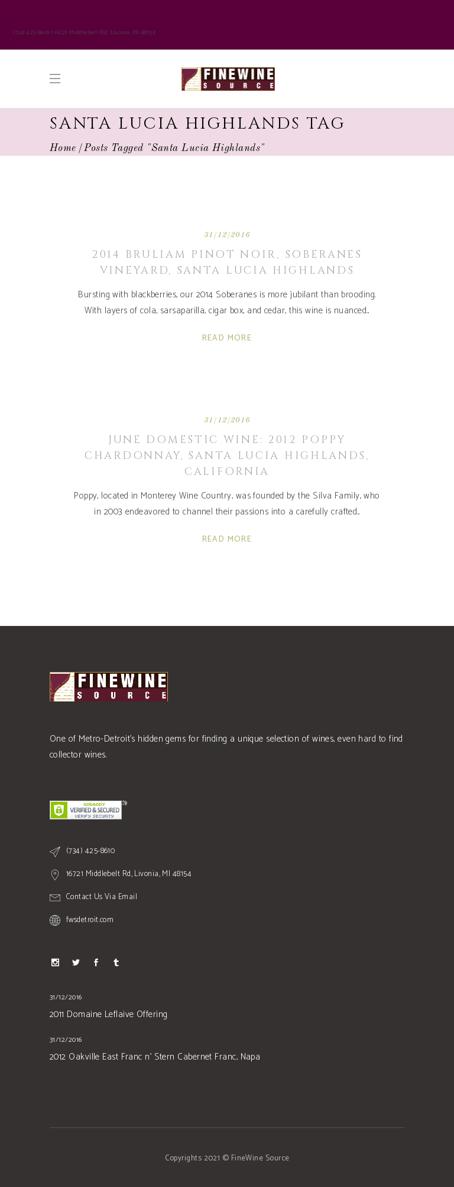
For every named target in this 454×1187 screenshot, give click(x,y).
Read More (227, 338)
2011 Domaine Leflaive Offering (109, 1014)
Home (63, 148)
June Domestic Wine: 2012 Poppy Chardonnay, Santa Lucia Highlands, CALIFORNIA (227, 455)
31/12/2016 (227, 235)
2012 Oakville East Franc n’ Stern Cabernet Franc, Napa (155, 1057)
